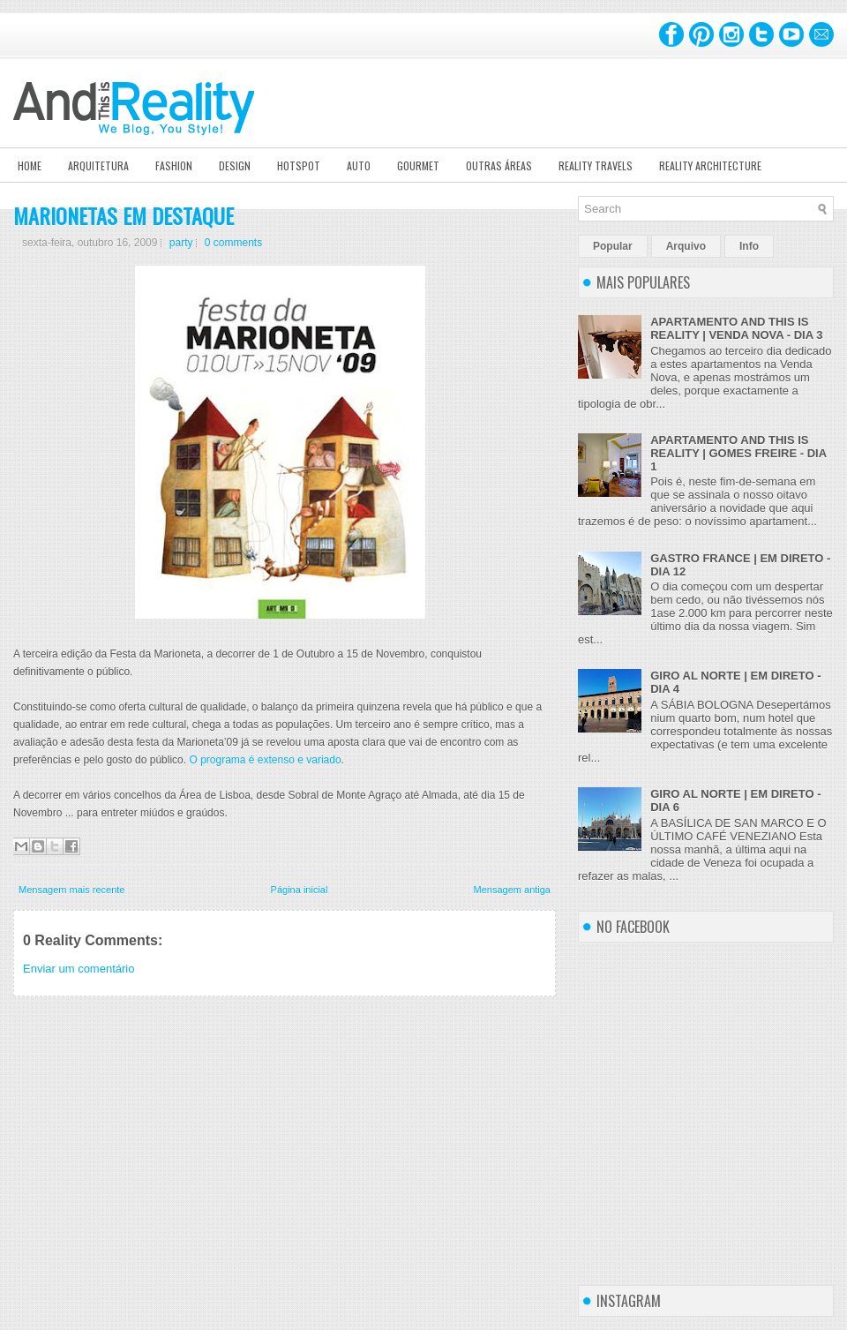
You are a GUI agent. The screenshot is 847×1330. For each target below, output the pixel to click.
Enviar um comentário (78, 968)
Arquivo (686, 246)
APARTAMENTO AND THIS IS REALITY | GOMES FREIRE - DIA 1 (738, 453)
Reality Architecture (710, 165)
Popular (613, 246)
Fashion (173, 165)
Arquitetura (98, 165)
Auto (359, 165)
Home (29, 165)
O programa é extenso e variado (265, 760)
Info (749, 246)
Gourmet (418, 165)
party (181, 243)
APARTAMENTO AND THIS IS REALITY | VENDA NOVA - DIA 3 (736, 328)
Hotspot (298, 165)
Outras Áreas (499, 165)
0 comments (233, 243)
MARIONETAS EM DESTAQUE (123, 215)
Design (235, 165)
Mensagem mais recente (71, 889)
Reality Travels (595, 165)
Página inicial (299, 889)
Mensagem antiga (512, 889)
